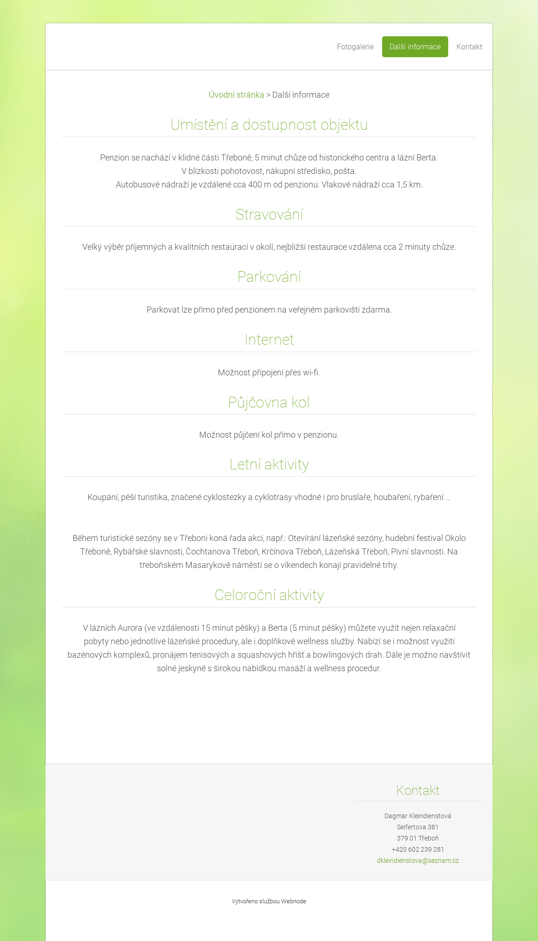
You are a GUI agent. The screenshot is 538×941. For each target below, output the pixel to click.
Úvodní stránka (236, 95)
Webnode (293, 901)
